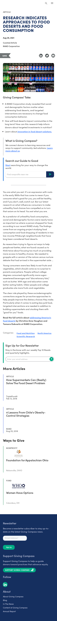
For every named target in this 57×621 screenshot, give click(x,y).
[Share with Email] (53, 55)
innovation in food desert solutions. (34, 131)
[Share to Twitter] (47, 55)
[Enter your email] (29, 359)
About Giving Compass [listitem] (13, 596)
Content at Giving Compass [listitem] (15, 607)
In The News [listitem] (8, 603)
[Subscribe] (51, 359)
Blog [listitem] (5, 600)
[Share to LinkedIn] (41, 55)
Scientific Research (26, 336)
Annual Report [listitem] (9, 611)
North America (44, 333)
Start (7, 165)
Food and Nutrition (26, 333)
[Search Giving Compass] (46, 3)
